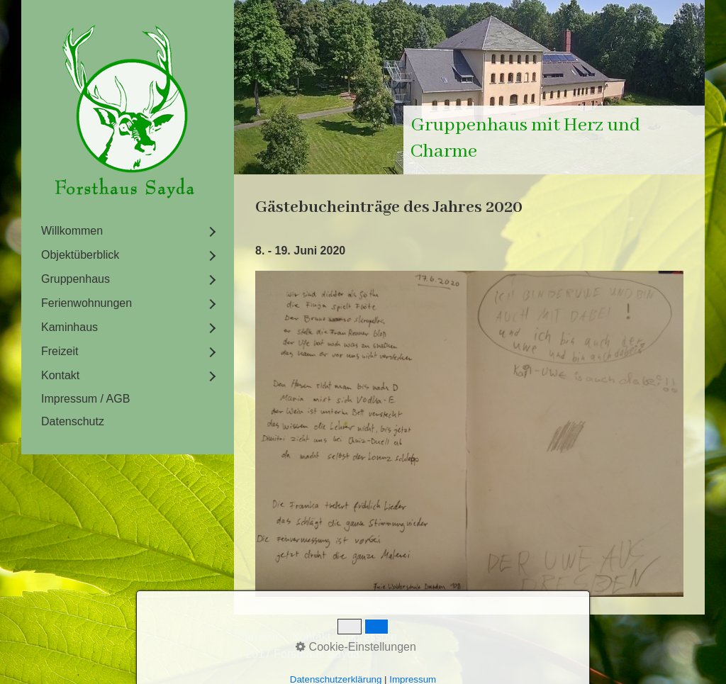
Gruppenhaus (75, 279)
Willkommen (72, 231)
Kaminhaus (69, 327)
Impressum (369, 637)
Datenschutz (72, 421)
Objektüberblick (80, 255)
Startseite (258, 637)
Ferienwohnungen (86, 303)
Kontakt (60, 375)
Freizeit (59, 351)
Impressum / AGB (85, 399)
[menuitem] (127, 231)
